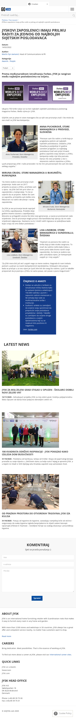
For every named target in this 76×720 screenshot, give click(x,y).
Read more (6, 636)
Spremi (37, 598)
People (12, 61)
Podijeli (8, 68)
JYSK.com (6, 673)
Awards (5, 61)
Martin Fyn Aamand (10, 54)
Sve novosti (13, 20)
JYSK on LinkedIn (9, 667)
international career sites (60, 654)
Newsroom (6, 670)
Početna (5, 20)
